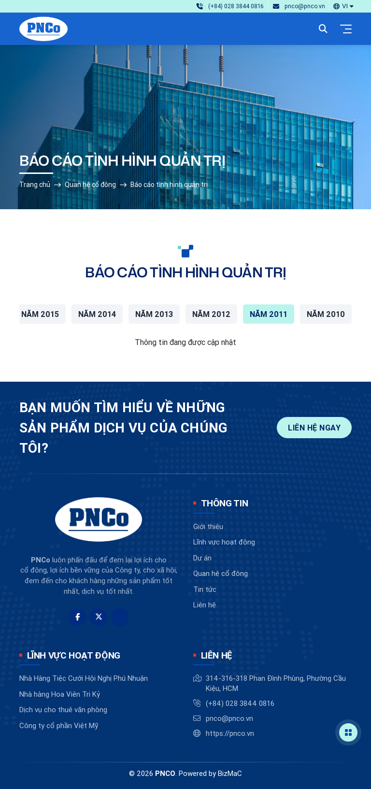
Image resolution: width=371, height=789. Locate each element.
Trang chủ (34, 184)
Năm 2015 (40, 314)
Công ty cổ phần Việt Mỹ (58, 725)
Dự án (202, 557)
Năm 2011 (268, 314)
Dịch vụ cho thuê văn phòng (63, 709)
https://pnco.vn (230, 733)
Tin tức (204, 589)
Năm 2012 (211, 314)
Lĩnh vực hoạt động (224, 541)
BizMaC (230, 773)
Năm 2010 (326, 314)
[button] (343, 6)
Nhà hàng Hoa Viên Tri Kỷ (59, 694)
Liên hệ (204, 604)
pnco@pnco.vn (229, 718)
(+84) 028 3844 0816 (240, 703)
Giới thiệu (208, 526)
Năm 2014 (97, 314)
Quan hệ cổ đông (90, 184)
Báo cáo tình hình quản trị (169, 184)
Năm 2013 (154, 314)
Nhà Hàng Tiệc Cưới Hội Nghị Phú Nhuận (83, 678)
